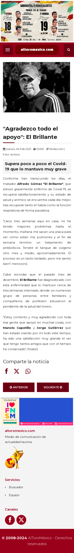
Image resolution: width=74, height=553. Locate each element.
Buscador (16, 487)
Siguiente (53, 388)
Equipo (14, 495)
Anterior (19, 388)
